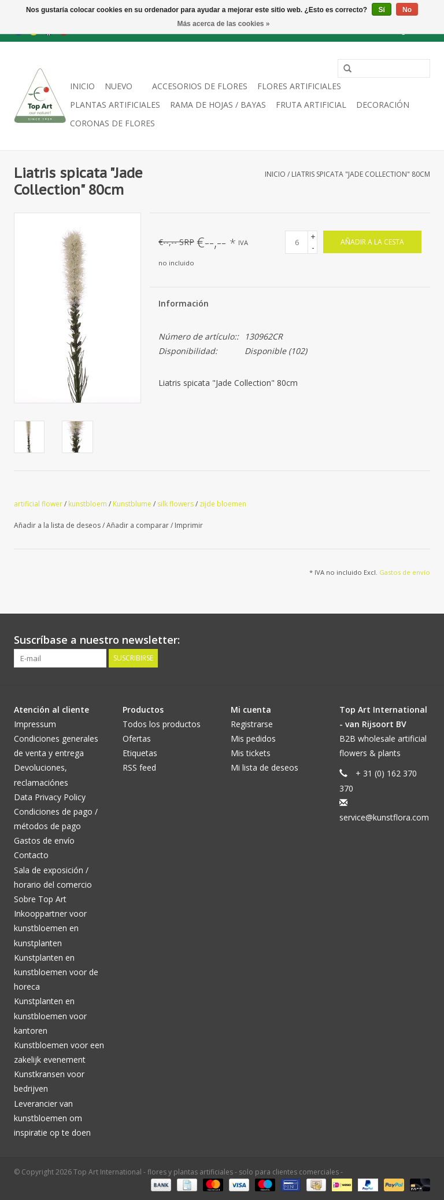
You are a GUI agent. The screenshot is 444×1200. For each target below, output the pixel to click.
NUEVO (118, 86)
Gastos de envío (404, 572)
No (407, 10)
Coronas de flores (112, 123)
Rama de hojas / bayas (218, 104)
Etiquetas (140, 752)
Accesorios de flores (199, 86)
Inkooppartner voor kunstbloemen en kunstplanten (50, 928)
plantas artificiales (115, 104)
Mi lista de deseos (264, 767)
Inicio (82, 86)
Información (183, 303)
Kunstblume (132, 504)
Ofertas (137, 738)
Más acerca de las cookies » (223, 24)
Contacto (31, 854)
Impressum (35, 724)
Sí (381, 10)
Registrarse (252, 724)
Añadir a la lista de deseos (58, 525)
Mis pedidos (253, 738)
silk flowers (175, 504)
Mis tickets (251, 752)
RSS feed (139, 767)
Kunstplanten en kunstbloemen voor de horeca (56, 972)
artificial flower (38, 504)
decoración (382, 104)
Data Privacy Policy (50, 797)
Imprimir (189, 525)
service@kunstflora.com (384, 817)
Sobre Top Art (40, 898)
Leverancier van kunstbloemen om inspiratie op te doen (52, 1118)
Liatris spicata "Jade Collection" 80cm (360, 174)
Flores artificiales (299, 86)
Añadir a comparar (138, 525)
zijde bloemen (222, 504)
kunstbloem (87, 504)
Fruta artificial (311, 104)
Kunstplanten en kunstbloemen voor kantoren (50, 1015)
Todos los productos (162, 724)
